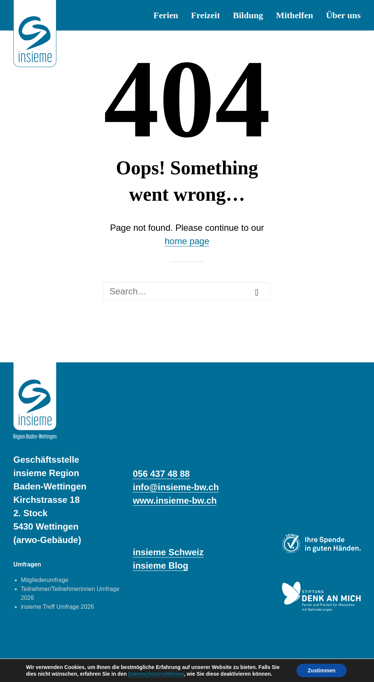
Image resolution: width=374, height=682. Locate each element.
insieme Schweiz (168, 552)
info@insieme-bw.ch (176, 487)
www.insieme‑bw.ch (175, 500)
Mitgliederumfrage (44, 580)
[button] (257, 292)
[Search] (187, 291)
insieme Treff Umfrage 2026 (57, 607)
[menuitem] (169, 15)
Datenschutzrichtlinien (156, 674)
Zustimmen (321, 670)
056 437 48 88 (161, 474)
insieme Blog (160, 565)
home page (187, 241)
